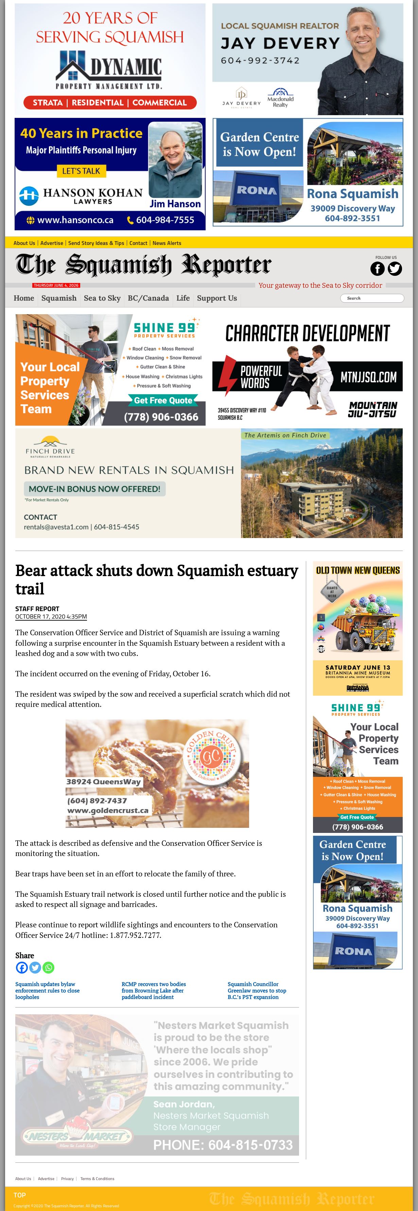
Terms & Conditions (98, 1188)
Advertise (46, 1188)
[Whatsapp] (48, 968)
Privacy (67, 1188)
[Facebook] (22, 968)
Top (20, 1204)
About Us (23, 1188)
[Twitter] (35, 968)
